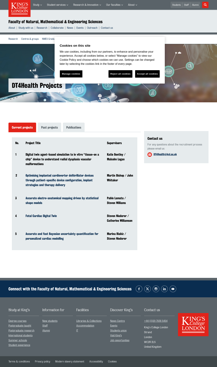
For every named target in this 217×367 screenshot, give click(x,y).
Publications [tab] (73, 127)
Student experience (19, 345)
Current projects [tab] (22, 127)
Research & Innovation (85, 5)
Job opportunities (119, 340)
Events (80, 28)
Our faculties (113, 5)
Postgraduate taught (19, 325)
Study (36, 5)
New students (49, 321)
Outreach (92, 28)
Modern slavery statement (69, 361)
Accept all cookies (147, 74)
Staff (186, 5)
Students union (118, 330)
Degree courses (17, 321)
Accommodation (85, 325)
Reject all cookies (120, 74)
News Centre (117, 321)
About (131, 5)
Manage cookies (71, 74)
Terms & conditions (19, 361)
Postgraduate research (21, 330)
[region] (110, 60)
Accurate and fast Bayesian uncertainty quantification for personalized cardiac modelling (62, 236)
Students (176, 5)
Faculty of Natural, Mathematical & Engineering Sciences (55, 21)
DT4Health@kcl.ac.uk (165, 154)
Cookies (112, 361)
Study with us (25, 28)
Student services (56, 5)
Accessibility (96, 361)
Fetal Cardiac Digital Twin (41, 216)
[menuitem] (37, 5)
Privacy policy (42, 361)
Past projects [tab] (49, 127)
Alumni (195, 5)
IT (77, 330)
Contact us (107, 28)
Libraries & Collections (89, 321)
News (70, 28)
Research (42, 28)
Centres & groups (30, 39)
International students (20, 335)
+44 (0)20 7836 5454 (155, 321)
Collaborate (57, 28)
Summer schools (17, 340)
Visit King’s (116, 335)
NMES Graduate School (53, 39)
